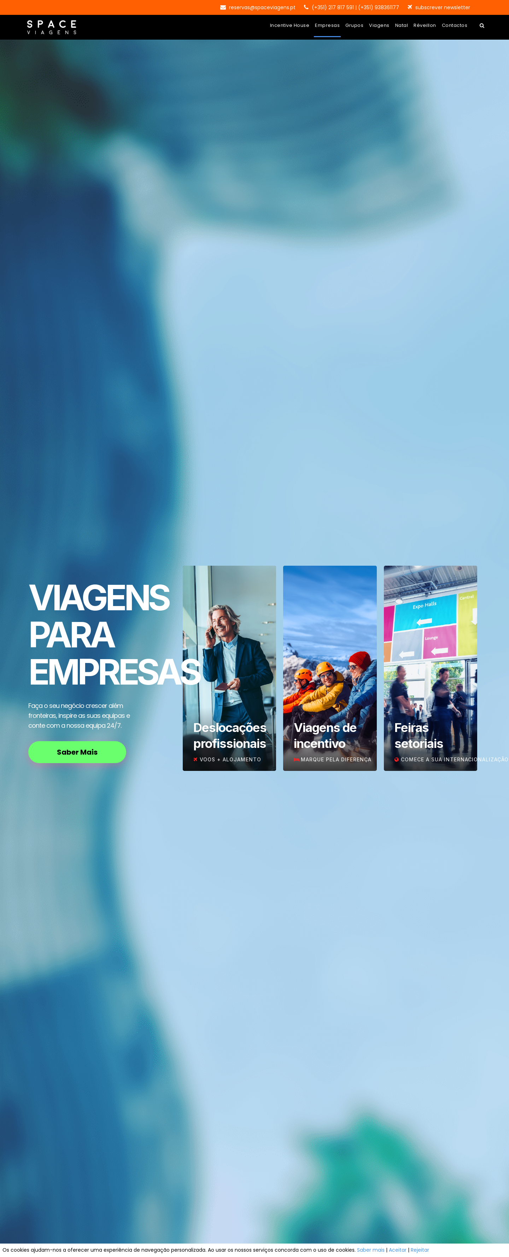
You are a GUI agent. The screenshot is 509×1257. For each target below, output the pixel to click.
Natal (401, 25)
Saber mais (371, 1249)
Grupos (354, 25)
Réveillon (425, 25)
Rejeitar (420, 1249)
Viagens (379, 25)
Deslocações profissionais (230, 735)
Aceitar (397, 1249)
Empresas (327, 25)
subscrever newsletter (442, 7)
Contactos (455, 25)
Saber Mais (77, 752)
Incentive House (290, 25)
